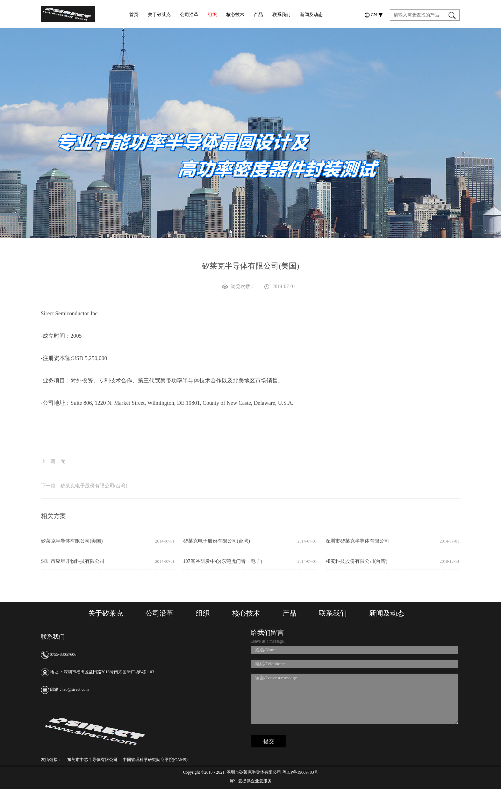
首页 (133, 14)
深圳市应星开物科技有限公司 (73, 561)
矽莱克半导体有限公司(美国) (72, 541)
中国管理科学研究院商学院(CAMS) (155, 759)
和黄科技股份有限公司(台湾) (356, 561)
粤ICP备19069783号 (299, 772)
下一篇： (84, 485)
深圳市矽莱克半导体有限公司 (357, 541)
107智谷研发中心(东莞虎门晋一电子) (222, 561)
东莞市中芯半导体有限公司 (92, 759)
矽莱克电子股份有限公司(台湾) (216, 541)
